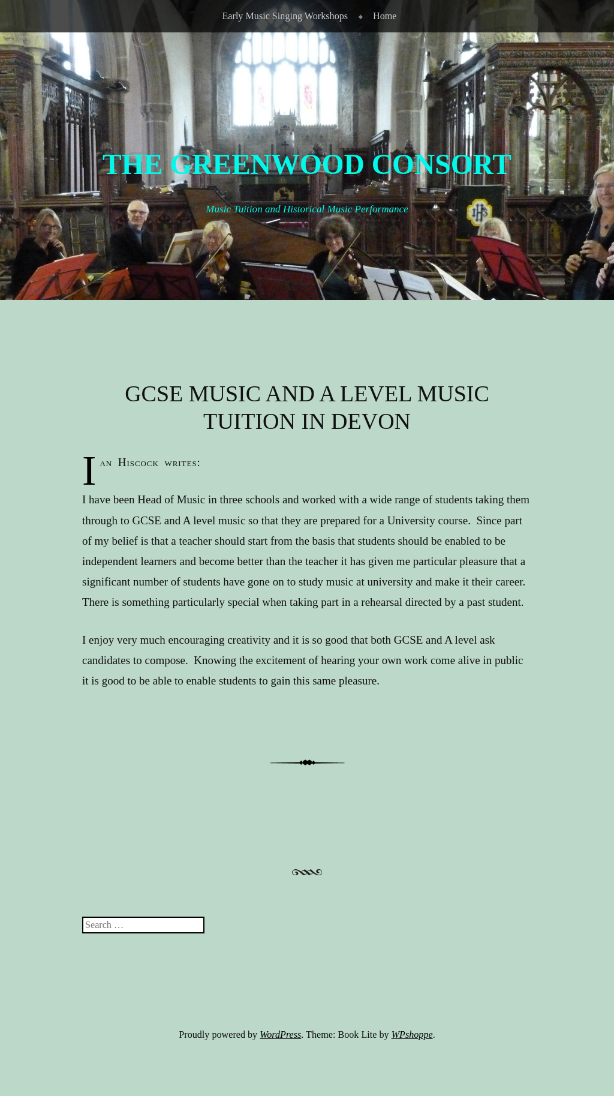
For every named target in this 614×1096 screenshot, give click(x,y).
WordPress (280, 1034)
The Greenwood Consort (307, 164)
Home (384, 16)
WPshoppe (412, 1034)
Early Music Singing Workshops (285, 16)
